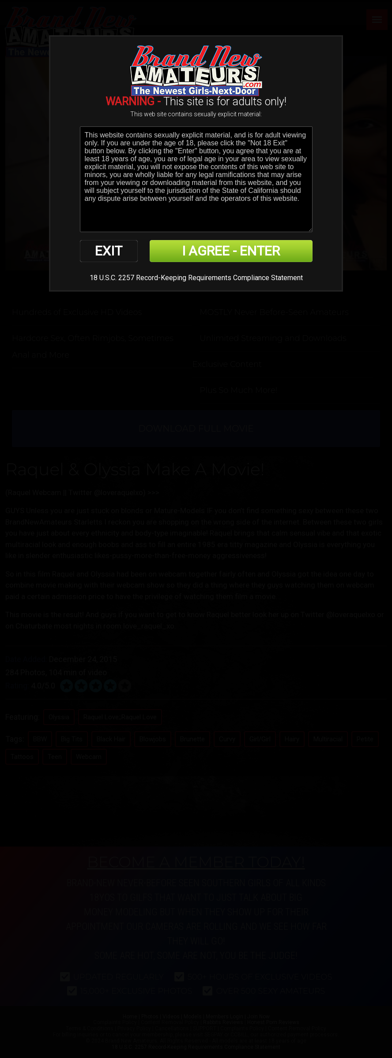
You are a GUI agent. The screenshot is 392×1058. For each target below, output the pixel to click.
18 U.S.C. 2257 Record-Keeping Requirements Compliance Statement (196, 278)
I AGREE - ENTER (231, 251)
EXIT (108, 251)
